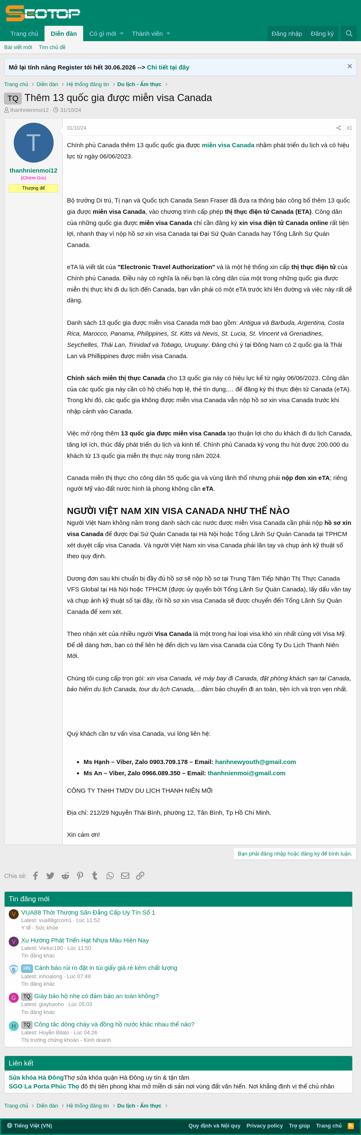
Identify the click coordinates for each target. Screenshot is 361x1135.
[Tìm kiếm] (349, 33)
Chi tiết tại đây (168, 67)
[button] (122, 33)
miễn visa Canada (228, 144)
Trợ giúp (299, 1126)
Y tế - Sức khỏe (39, 928)
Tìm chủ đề (52, 47)
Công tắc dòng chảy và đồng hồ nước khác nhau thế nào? (108, 1024)
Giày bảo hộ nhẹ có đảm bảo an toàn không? (90, 995)
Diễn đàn (64, 33)
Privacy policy (265, 1126)
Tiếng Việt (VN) (29, 1126)
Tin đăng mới (29, 899)
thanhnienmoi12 (29, 110)
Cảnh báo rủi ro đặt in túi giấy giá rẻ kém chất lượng (99, 967)
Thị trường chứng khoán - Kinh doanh (66, 1040)
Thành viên (147, 33)
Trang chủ (24, 33)
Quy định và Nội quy (214, 1126)
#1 (349, 128)
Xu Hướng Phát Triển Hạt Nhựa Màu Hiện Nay (85, 940)
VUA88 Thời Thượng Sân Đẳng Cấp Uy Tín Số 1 (88, 912)
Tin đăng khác (38, 955)
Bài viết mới (18, 47)
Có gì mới (102, 33)
